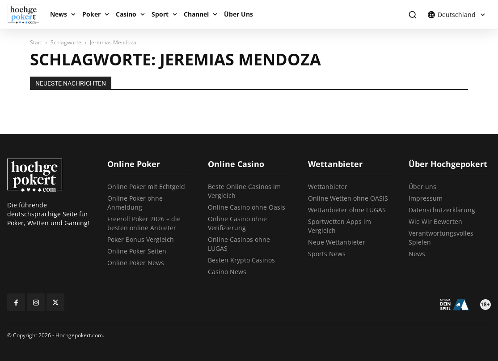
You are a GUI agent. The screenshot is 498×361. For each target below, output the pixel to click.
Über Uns (238, 14)
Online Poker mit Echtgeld (146, 186)
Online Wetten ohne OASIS (348, 198)
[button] (412, 14)
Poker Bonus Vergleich (140, 239)
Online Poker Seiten (136, 251)
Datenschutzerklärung (442, 210)
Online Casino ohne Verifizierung (237, 223)
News (58, 14)
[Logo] (26, 14)
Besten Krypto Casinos (241, 260)
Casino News (227, 271)
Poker (91, 14)
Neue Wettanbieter (336, 242)
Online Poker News (135, 262)
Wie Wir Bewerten (435, 221)
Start (36, 42)
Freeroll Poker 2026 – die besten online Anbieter (144, 223)
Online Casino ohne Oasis (246, 207)
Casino (126, 14)
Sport (160, 14)
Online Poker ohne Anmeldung (135, 202)
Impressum (426, 198)
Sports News (327, 253)
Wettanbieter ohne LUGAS (347, 210)
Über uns (422, 186)
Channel (196, 14)
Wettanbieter (327, 186)
